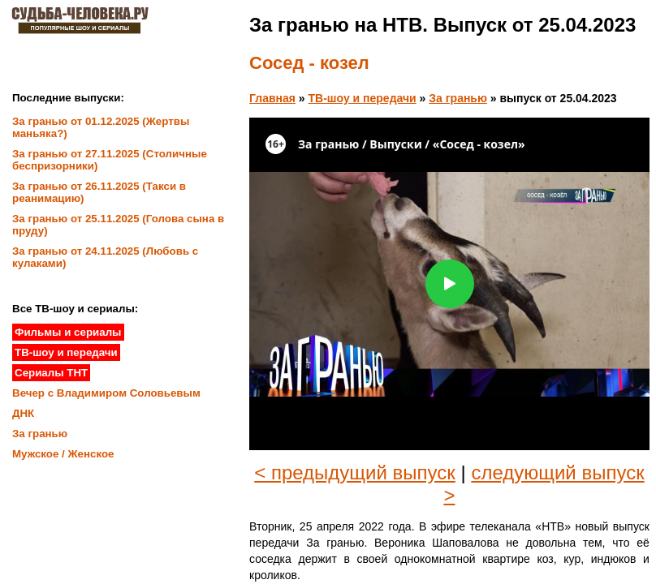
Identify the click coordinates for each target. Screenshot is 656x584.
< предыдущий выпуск (354, 472)
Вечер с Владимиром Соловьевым (106, 393)
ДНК (23, 413)
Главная (272, 98)
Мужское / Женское (63, 454)
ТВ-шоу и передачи (362, 98)
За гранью (458, 98)
